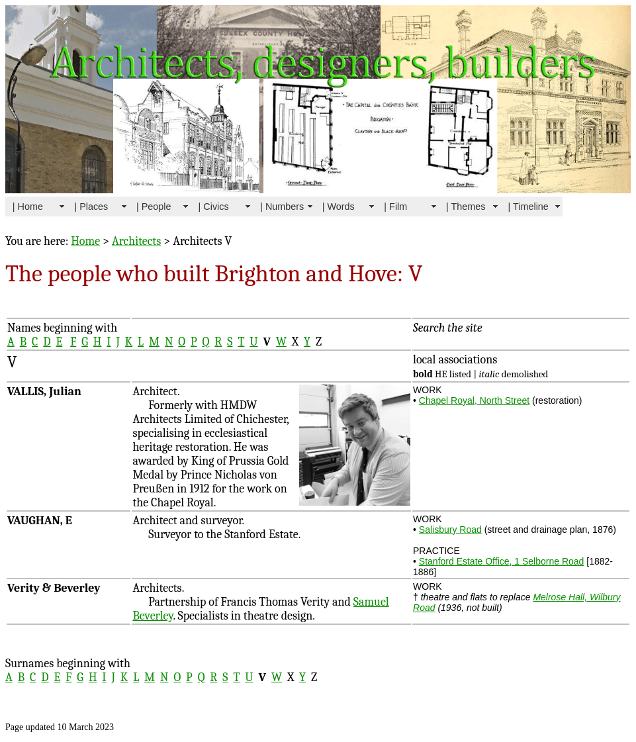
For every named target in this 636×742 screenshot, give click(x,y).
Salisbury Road (450, 529)
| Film (395, 206)
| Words (338, 206)
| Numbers (282, 206)
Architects (136, 241)
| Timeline (528, 206)
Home (85, 241)
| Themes (465, 206)
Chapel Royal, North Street (474, 400)
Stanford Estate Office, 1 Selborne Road (501, 561)
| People (153, 206)
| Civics (214, 206)
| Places (91, 206)
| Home (28, 206)
